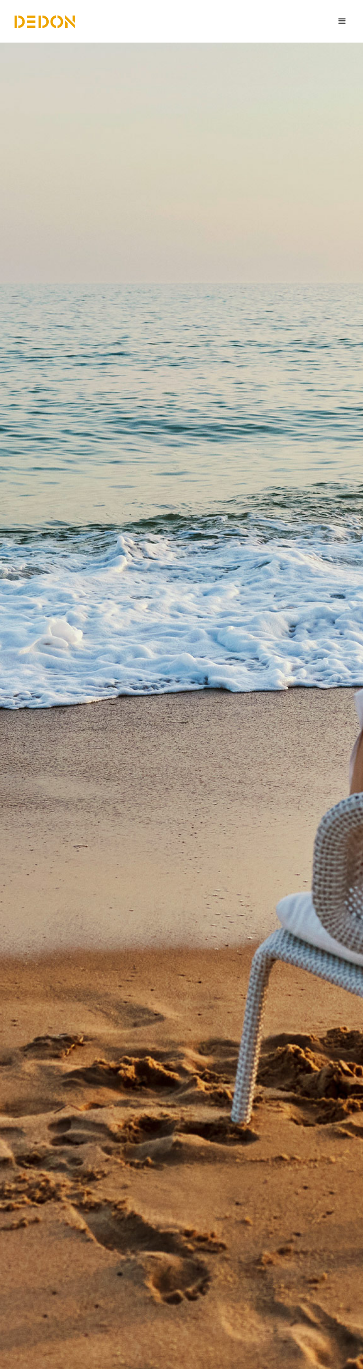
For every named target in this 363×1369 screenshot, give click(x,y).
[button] (342, 21)
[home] (44, 21)
